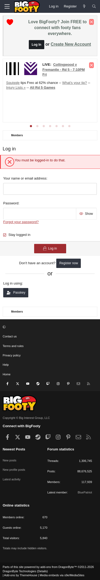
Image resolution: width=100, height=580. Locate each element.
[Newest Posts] (84, 6)
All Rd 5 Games (42, 87)
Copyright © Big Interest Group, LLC (26, 417)
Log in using (12, 283)
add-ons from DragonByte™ (58, 567)
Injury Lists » (16, 87)
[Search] (94, 6)
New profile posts (14, 469)
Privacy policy (12, 355)
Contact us (10, 336)
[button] (49, 327)
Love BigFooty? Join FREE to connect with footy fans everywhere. (57, 28)
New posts (9, 460)
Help (6, 364)
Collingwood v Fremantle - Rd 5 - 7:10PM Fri (63, 69)
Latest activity (12, 479)
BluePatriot (85, 492)
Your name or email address (24, 178)
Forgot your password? (21, 222)
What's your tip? (74, 83)
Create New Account (71, 44)
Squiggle (13, 83)
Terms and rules (13, 346)
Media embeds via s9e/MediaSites (62, 575)
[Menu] (7, 6)
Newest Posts (14, 449)
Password (10, 203)
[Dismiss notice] (91, 22)
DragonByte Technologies (19, 571)
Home (6, 374)
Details (42, 571)
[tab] (31, 126)
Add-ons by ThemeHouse (20, 575)
